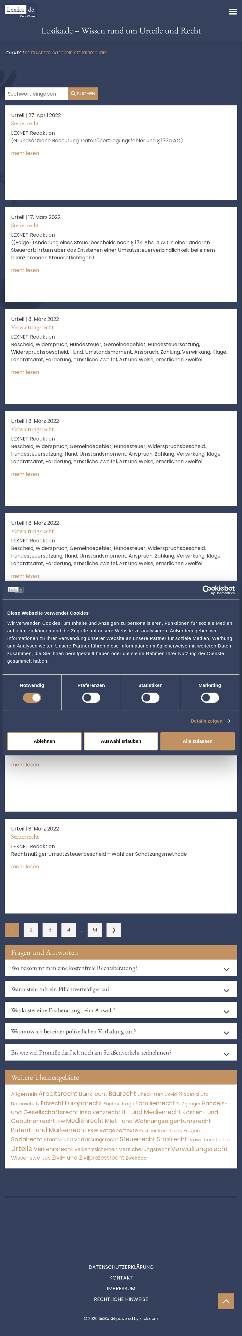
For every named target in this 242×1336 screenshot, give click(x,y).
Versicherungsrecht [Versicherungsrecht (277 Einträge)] (144, 1149)
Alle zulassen (198, 741)
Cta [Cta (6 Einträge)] (204, 1094)
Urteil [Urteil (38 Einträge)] (224, 1139)
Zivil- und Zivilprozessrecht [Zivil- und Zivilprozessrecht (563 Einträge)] (88, 1158)
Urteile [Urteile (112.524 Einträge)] (21, 1148)
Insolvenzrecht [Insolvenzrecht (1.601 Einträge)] (100, 1112)
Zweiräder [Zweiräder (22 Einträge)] (136, 1158)
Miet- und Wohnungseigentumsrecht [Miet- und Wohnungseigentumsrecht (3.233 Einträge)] (158, 1121)
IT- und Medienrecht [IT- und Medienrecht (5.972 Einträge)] (151, 1112)
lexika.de (13, 53)
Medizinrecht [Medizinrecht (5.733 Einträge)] (85, 1121)
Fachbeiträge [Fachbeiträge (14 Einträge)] (119, 1104)
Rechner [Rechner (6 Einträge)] (148, 1131)
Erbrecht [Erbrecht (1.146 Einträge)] (52, 1103)
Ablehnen (44, 741)
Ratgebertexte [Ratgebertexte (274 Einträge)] (119, 1130)
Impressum (121, 1260)
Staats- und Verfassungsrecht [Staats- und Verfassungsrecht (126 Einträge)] (81, 1139)
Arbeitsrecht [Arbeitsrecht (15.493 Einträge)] (58, 1093)
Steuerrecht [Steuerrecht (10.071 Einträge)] (137, 1139)
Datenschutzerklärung (121, 1238)
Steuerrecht (25, 123)
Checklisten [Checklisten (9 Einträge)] (150, 1094)
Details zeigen (206, 721)
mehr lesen (25, 153)
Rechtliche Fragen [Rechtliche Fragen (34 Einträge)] (179, 1130)
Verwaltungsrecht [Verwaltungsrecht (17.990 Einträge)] (199, 1148)
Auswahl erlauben (121, 741)
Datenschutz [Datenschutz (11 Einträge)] (25, 1104)
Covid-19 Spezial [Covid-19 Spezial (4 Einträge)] (181, 1094)
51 (95, 929)
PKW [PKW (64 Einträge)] (93, 1130)
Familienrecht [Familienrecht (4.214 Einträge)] (155, 1103)
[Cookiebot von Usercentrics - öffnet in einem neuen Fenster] (207, 590)
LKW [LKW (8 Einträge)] (60, 1122)
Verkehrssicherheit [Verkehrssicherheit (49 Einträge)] (96, 1149)
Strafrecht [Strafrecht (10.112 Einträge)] (172, 1139)
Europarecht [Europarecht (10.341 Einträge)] (83, 1103)
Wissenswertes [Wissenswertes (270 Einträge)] (31, 1158)
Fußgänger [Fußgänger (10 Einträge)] (188, 1104)
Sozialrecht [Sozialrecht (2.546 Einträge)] (27, 1139)
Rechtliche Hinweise (121, 1270)
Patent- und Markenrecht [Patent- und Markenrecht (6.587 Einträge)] (49, 1130)
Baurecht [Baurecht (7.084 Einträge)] (122, 1094)
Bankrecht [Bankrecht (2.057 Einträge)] (93, 1094)
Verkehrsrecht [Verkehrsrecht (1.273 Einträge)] (53, 1149)
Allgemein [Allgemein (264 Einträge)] (24, 1094)
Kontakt (121, 1249)
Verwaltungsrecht (32, 327)
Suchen (83, 93)
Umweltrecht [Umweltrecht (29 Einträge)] (202, 1140)
